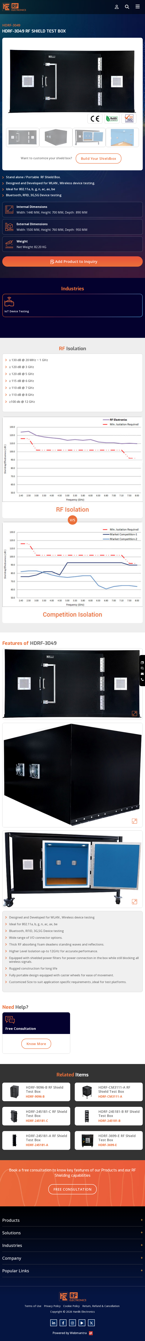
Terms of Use (33, 1306)
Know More (36, 1062)
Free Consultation (72, 1189)
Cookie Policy (71, 1306)
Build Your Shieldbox (98, 176)
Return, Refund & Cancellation (101, 1306)
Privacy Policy (52, 1306)
